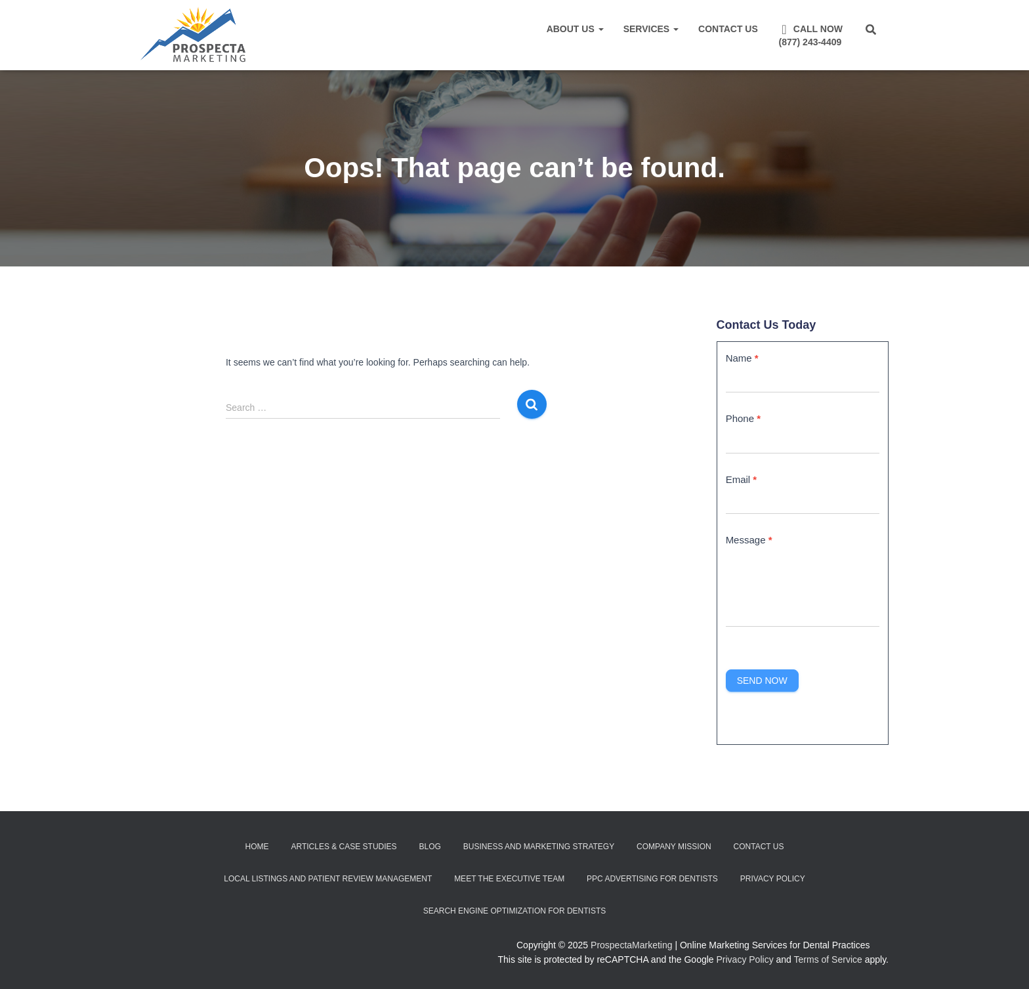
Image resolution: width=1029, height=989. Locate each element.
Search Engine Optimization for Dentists (514, 910)
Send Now (762, 680)
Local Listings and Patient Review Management (328, 878)
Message (749, 539)
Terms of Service (828, 959)
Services (651, 29)
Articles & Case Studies (343, 846)
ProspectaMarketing (632, 945)
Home (257, 846)
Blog (429, 846)
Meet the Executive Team (509, 878)
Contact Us (728, 29)
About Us (575, 29)
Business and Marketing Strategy (538, 846)
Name (742, 358)
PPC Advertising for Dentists (652, 878)
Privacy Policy (772, 878)
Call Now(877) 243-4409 (810, 35)
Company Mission (674, 846)
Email (741, 479)
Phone (743, 418)
